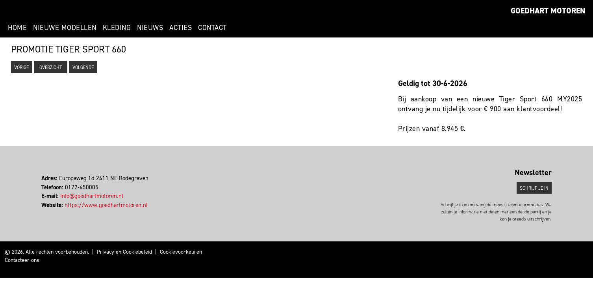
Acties (180, 27)
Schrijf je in (534, 188)
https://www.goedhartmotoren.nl (106, 205)
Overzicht (50, 67)
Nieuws (150, 27)
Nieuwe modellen (64, 27)
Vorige (21, 67)
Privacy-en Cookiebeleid (124, 252)
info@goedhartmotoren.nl (91, 196)
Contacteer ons (22, 260)
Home (17, 27)
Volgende (83, 67)
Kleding (117, 27)
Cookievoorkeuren (181, 252)
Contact (212, 27)
